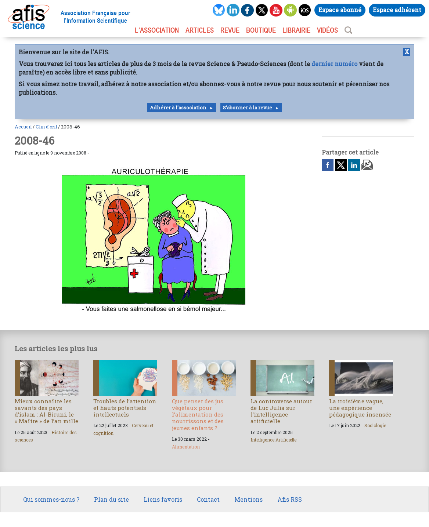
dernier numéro (334, 64)
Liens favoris (163, 499)
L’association (157, 30)
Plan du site (111, 499)
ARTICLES (199, 30)
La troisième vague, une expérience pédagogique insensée (360, 407)
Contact (208, 499)
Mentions (248, 499)
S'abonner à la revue (247, 107)
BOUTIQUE (261, 30)
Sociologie (375, 425)
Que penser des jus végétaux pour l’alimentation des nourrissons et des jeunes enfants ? (198, 414)
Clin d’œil (46, 127)
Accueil (23, 127)
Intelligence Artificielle (273, 440)
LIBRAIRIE (296, 30)
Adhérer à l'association (178, 107)
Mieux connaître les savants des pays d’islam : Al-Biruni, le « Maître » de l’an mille (46, 411)
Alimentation (186, 447)
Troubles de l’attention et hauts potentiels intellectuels (124, 407)
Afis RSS (289, 499)
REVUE (229, 30)
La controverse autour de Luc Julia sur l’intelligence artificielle (281, 411)
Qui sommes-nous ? (51, 499)
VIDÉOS (327, 30)
